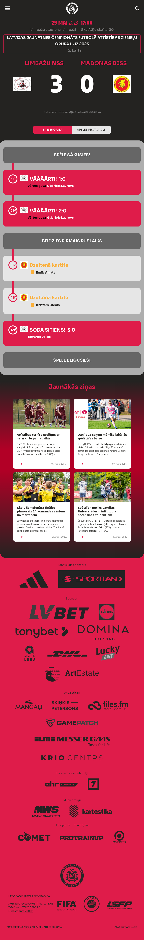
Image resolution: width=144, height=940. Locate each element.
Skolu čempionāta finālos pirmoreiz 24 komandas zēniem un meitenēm (41, 511)
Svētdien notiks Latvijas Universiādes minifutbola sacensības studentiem (97, 511)
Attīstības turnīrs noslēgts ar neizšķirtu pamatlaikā (38, 436)
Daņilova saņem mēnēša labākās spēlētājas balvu (102, 436)
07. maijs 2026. (41, 464)
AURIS (134, 927)
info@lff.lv (26, 911)
